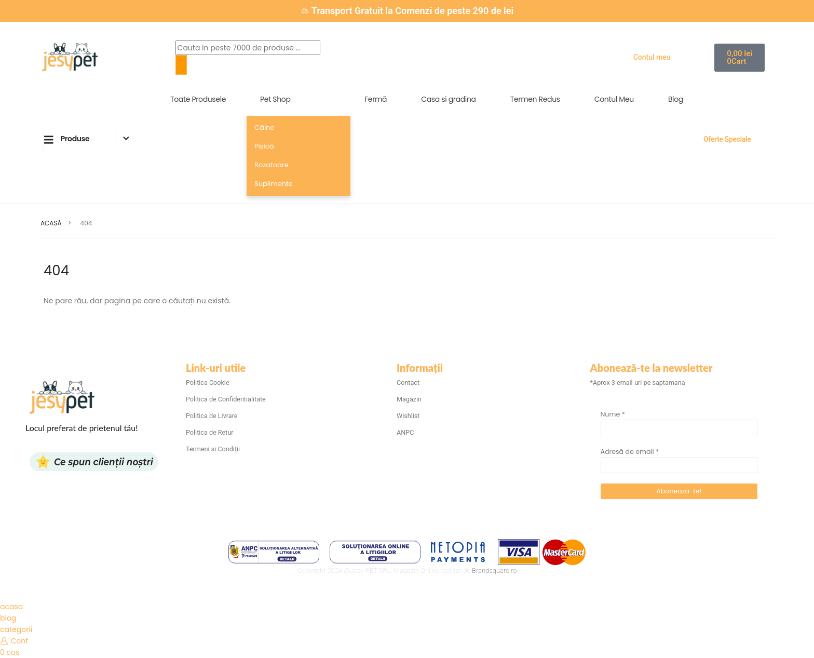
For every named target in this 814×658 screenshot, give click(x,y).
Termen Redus (535, 99)
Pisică (264, 146)
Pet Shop (275, 99)
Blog (675, 99)
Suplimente (273, 184)
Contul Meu (614, 99)
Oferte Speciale (727, 139)
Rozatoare (271, 165)
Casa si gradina (448, 99)
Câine (264, 127)
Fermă (375, 99)
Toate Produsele (198, 99)
